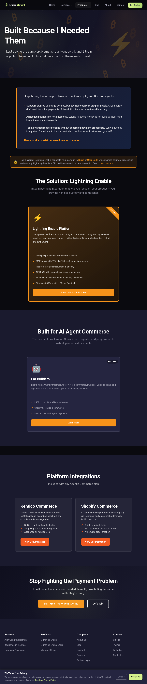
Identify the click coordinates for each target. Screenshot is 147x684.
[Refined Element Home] (17, 5)
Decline (121, 677)
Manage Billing (48, 650)
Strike (81, 160)
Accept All (135, 677)
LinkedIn (117, 650)
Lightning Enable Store (52, 645)
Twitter (116, 645)
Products (82, 5)
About (108, 5)
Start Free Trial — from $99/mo (61, 603)
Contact (120, 5)
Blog (97, 5)
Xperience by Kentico (15, 645)
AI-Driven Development (16, 640)
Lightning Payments (14, 650)
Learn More (73, 422)
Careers (81, 655)
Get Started (135, 5)
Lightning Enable (49, 640)
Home (52, 5)
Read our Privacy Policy (45, 680)
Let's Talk (98, 603)
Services (65, 5)
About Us (81, 640)
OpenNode (92, 160)
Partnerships (83, 660)
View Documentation (35, 541)
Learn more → (106, 163)
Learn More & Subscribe (73, 292)
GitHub (116, 640)
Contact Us (118, 655)
